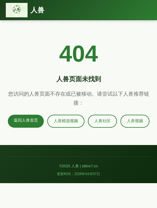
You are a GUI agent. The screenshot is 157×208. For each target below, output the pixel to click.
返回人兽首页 (26, 120)
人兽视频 (135, 121)
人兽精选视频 (66, 121)
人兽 (37, 10)
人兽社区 (102, 121)
